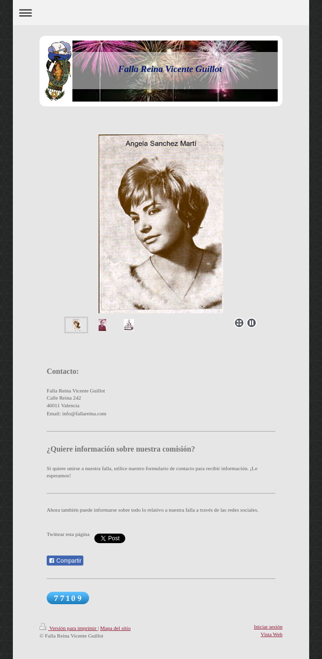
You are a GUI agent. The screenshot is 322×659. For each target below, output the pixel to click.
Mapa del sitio (115, 628)
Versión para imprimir (69, 628)
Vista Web (271, 634)
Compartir (65, 560)
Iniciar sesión (268, 626)
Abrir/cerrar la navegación (161, 12)
